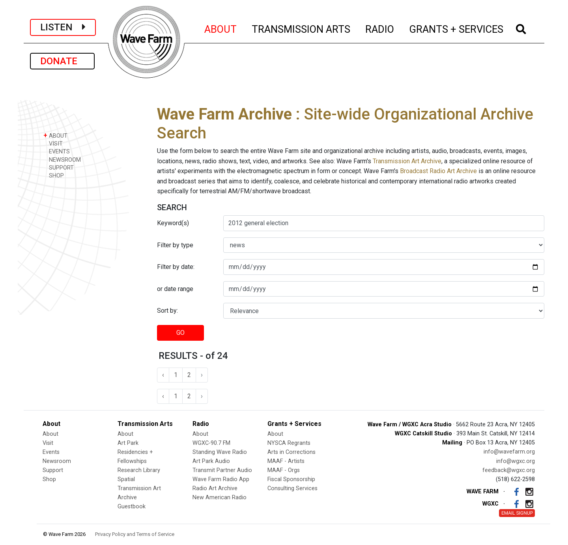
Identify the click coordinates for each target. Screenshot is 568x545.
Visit (48, 443)
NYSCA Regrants (288, 443)
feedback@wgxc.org (508, 470)
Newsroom (57, 461)
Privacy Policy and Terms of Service (134, 534)
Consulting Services (292, 488)
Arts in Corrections (291, 452)
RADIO (380, 28)
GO (180, 332)
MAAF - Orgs (283, 470)
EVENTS (56, 151)
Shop (49, 479)
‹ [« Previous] (163, 375)
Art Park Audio (211, 461)
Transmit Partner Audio (222, 470)
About (50, 434)
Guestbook (132, 506)
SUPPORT (58, 167)
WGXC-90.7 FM (211, 443)
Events (51, 452)
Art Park (128, 443)
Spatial (126, 479)
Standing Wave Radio (219, 452)
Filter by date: (175, 267)
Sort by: (167, 310)
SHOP (53, 175)
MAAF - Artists (286, 461)
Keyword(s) (173, 223)
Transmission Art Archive (407, 161)
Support (53, 470)
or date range (175, 289)
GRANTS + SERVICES (456, 28)
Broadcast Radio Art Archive (438, 171)
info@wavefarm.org (509, 451)
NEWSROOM (62, 159)
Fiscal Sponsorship (291, 479)
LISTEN (63, 27)
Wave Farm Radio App (220, 479)
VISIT (53, 143)
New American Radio (219, 497)
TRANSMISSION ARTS (301, 28)
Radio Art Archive (214, 488)
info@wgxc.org (515, 461)
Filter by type (175, 245)
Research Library (139, 470)
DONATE (62, 61)
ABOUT (221, 28)
